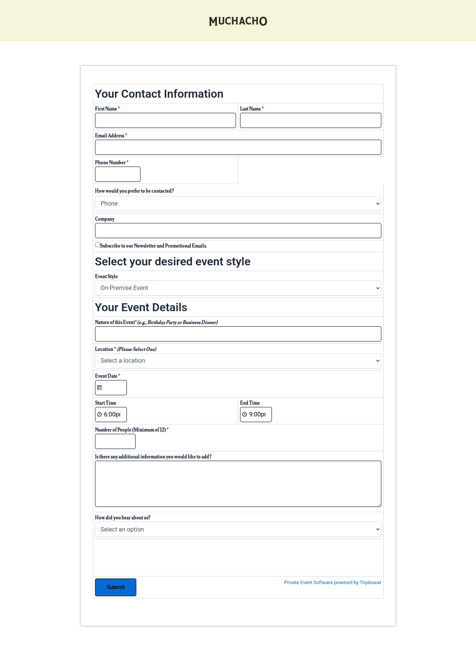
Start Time (105, 403)
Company (104, 219)
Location (125, 349)
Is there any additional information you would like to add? (153, 457)
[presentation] (152, 556)
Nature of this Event (156, 322)
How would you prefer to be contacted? (134, 191)
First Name (107, 109)
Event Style (106, 276)
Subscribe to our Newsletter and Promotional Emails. (153, 246)
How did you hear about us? (123, 517)
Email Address (111, 135)
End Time (250, 403)
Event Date (107, 376)
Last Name (252, 109)
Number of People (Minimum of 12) (132, 430)
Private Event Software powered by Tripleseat (332, 582)
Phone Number (112, 162)
